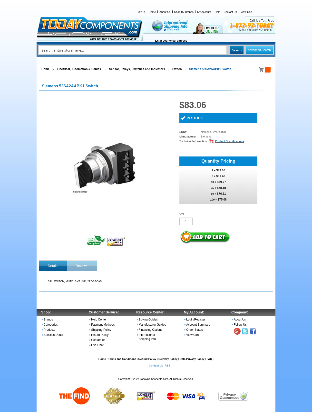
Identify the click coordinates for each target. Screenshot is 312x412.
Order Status (194, 329)
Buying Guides (148, 319)
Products (49, 329)
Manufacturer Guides (152, 324)
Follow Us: (240, 324)
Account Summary (198, 324)
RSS (167, 365)
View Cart (246, 11)
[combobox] (156, 50)
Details (53, 266)
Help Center (99, 319)
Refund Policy (147, 358)
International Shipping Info (147, 337)
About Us (164, 11)
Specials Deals (53, 335)
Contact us (98, 340)
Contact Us (230, 11)
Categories (51, 324)
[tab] (53, 265)
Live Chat (97, 345)
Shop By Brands (184, 11)
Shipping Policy (101, 329)
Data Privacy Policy (192, 358)
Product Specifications (229, 141)
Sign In (141, 11)
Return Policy (99, 335)
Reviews (82, 266)
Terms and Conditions (122, 358)
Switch (177, 69)
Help (217, 11)
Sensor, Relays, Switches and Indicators (137, 69)
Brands (48, 319)
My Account (204, 11)
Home (152, 11)
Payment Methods (103, 324)
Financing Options (150, 329)
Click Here (173, 29)
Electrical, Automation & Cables (79, 69)
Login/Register (195, 319)
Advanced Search (259, 50)
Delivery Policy (167, 358)
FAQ (209, 358)
